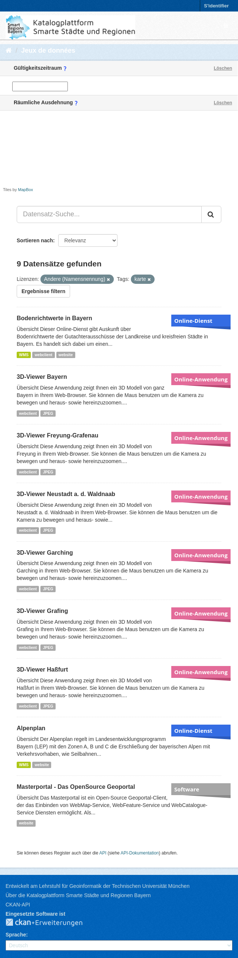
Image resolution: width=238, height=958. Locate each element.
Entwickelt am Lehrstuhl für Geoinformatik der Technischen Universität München (97, 886)
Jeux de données (48, 50)
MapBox (25, 189)
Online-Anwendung (201, 379)
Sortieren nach (35, 240)
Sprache (16, 935)
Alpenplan (31, 728)
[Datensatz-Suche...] (109, 214)
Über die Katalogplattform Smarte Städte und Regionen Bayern (78, 895)
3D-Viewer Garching (45, 552)
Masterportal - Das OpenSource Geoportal (76, 787)
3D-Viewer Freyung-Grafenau (57, 435)
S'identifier (216, 6)
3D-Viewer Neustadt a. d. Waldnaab (66, 494)
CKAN (50, 922)
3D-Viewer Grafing (42, 611)
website (66, 354)
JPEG (48, 413)
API (102, 853)
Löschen (223, 68)
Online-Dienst (193, 320)
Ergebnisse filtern (43, 291)
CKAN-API (18, 905)
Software (186, 789)
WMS (24, 354)
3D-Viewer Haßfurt (42, 669)
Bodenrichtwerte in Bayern (54, 318)
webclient (43, 354)
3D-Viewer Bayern (42, 377)
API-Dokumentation (139, 853)
